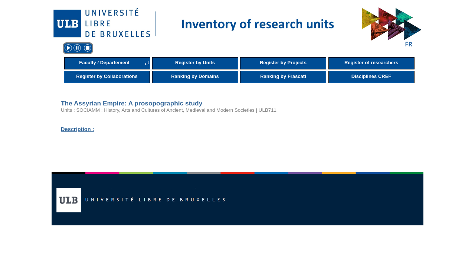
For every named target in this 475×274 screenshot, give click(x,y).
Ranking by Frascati (283, 76)
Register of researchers (371, 62)
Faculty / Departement (104, 62)
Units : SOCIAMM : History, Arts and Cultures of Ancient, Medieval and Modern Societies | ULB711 (168, 110)
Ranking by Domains (195, 76)
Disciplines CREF (371, 76)
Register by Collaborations (106, 76)
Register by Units (195, 62)
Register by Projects (283, 62)
